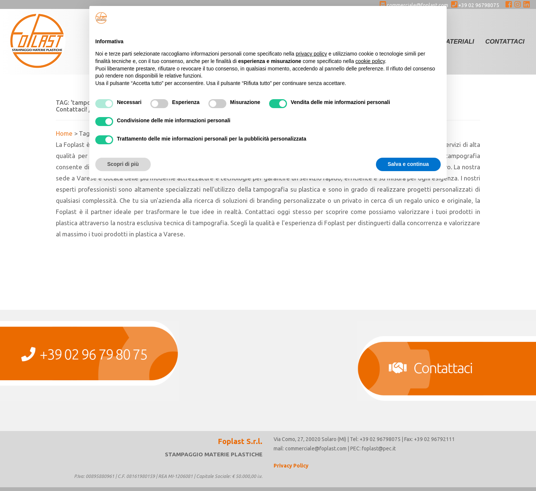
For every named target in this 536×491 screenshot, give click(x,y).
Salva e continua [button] (408, 164)
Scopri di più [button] (123, 164)
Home (64, 133)
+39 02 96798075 (475, 5)
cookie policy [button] (370, 61)
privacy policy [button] (311, 54)
